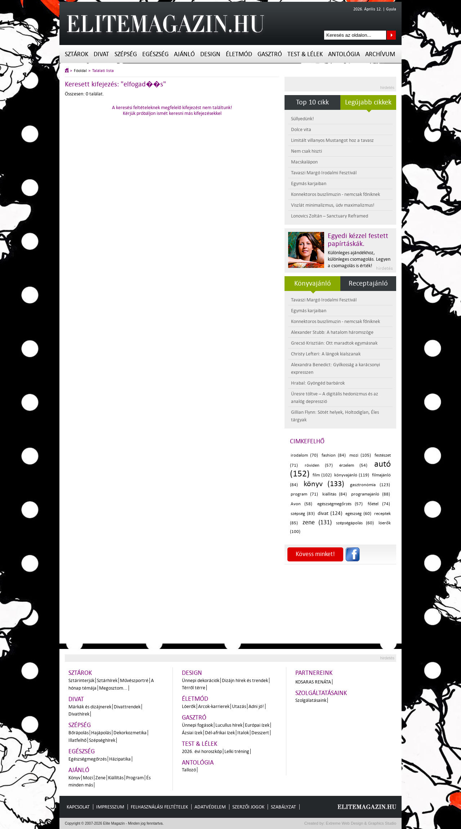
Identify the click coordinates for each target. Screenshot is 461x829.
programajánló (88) (370, 494)
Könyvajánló (312, 283)
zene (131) (317, 522)
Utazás (239, 706)
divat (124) (330, 513)
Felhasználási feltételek (159, 807)
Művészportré (134, 680)
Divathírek (78, 714)
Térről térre (193, 687)
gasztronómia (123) (370, 485)
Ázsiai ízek (192, 732)
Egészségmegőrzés (87, 759)
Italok (243, 732)
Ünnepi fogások (197, 725)
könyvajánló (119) (351, 475)
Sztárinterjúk (81, 680)
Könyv (74, 777)
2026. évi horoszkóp (202, 751)
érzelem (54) (353, 465)
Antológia (344, 54)
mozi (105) (360, 455)
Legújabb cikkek (368, 102)
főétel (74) (379, 504)
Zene (100, 777)
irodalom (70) (304, 455)
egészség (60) (358, 513)
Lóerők (189, 706)
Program (135, 777)
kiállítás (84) (334, 494)
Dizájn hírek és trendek (245, 680)
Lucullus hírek (228, 725)
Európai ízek (257, 725)
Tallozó (189, 769)
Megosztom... (113, 688)
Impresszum (110, 807)
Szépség (126, 54)
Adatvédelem (210, 807)
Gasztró (270, 54)
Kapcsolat (78, 807)
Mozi (88, 777)
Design (210, 54)
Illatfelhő (77, 740)
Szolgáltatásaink (321, 693)
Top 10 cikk (312, 102)
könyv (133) (324, 483)
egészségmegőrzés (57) (340, 504)
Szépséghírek (102, 740)
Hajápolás (101, 732)
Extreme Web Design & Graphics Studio (361, 823)
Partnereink (313, 672)
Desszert (260, 732)
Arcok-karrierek (213, 706)
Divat (101, 54)
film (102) (322, 475)
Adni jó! (256, 706)
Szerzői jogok (248, 807)
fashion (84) (334, 455)
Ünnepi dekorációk (200, 680)
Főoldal (80, 70)
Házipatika (120, 759)
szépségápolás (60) (355, 523)
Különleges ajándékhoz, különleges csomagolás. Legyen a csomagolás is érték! (359, 259)
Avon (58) (301, 504)
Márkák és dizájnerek (89, 706)
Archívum (380, 54)
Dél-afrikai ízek (220, 732)
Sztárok (76, 54)
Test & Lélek (305, 54)
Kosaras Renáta (313, 682)
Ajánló (184, 54)
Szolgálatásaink (310, 700)
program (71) (304, 494)
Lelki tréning (236, 751)
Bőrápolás (78, 732)
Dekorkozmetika (130, 732)
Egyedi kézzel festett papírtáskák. (358, 240)
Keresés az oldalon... (391, 35)
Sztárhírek (107, 680)
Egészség (155, 54)
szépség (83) (303, 513)
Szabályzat (283, 807)
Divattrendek (127, 706)
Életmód (239, 54)
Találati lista (103, 70)
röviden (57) (319, 465)
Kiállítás (116, 777)
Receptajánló (368, 283)
